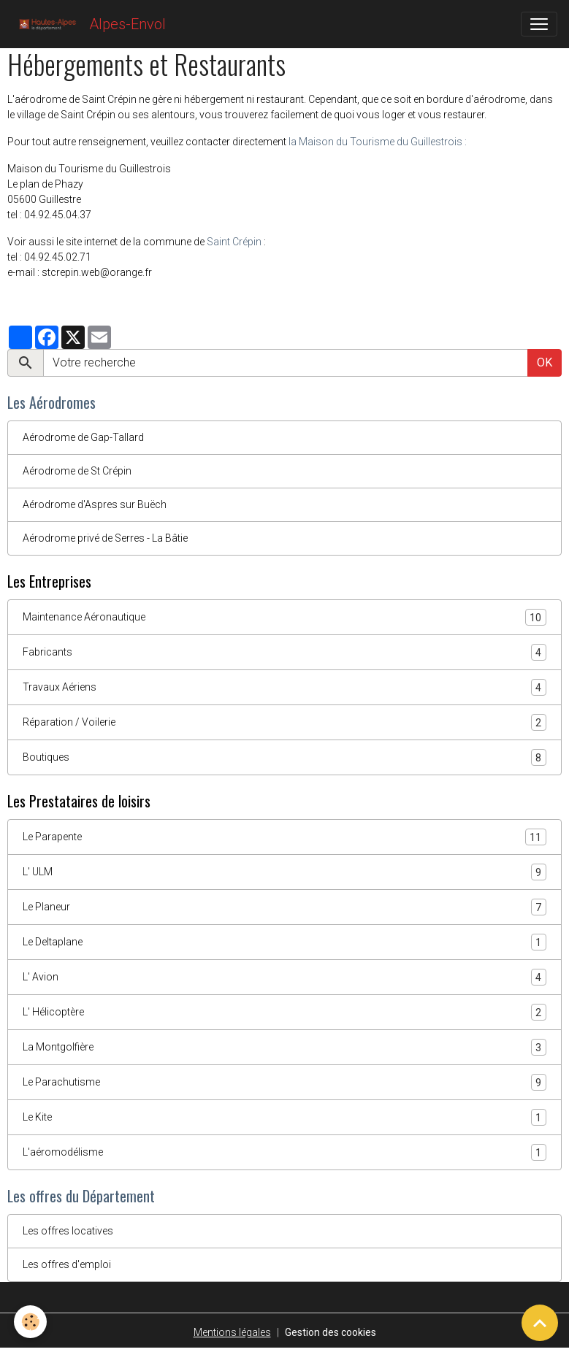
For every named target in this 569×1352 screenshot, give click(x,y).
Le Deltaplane (284, 942)
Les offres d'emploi (67, 1264)
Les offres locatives (68, 1231)
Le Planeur (284, 907)
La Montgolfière (284, 1047)
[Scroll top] (540, 1323)
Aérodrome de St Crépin (77, 471)
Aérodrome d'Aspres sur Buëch (95, 504)
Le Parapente (284, 837)
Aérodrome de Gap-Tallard (83, 437)
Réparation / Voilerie (284, 722)
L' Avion (284, 977)
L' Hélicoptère (284, 1012)
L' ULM (284, 872)
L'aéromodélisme (284, 1152)
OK (544, 362)
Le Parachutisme (284, 1082)
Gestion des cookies (330, 1332)
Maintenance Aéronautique (284, 617)
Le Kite (284, 1117)
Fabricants (284, 652)
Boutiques (284, 757)
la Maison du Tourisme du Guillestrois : (378, 141)
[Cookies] (31, 1321)
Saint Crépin (234, 241)
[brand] (89, 24)
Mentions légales (232, 1332)
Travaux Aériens (284, 687)
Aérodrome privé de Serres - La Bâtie (105, 538)
